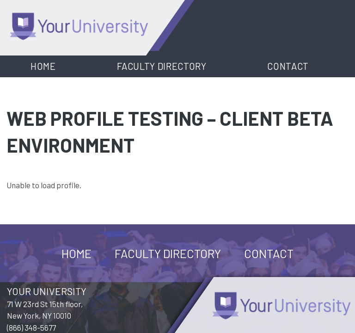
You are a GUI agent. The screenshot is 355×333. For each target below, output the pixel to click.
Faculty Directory (162, 66)
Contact (288, 66)
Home (43, 66)
